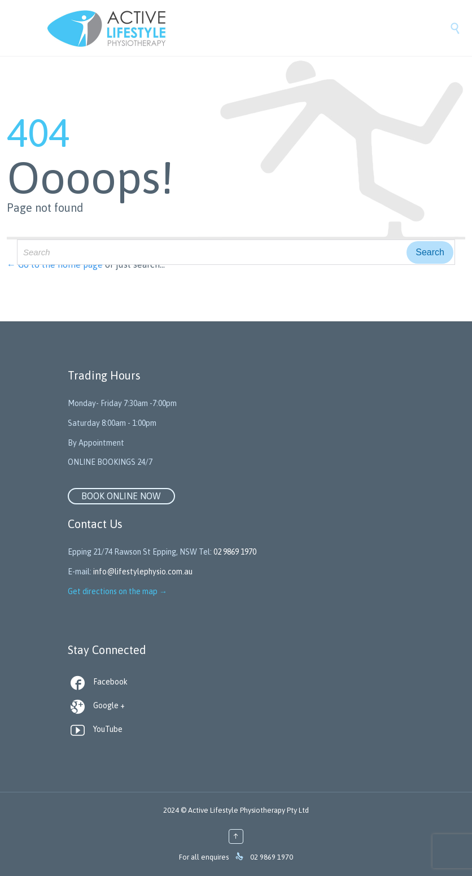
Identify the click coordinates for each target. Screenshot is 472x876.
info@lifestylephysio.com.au (143, 571)
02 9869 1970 (234, 551)
